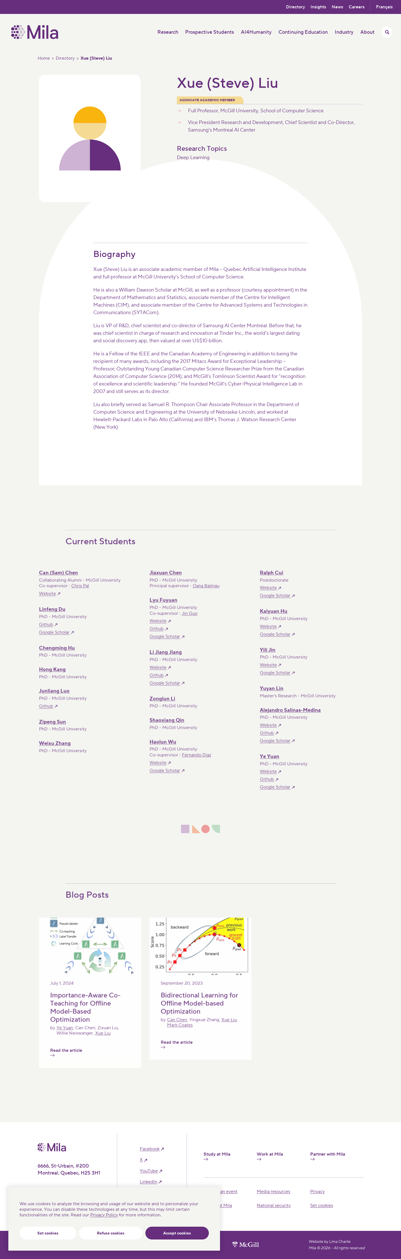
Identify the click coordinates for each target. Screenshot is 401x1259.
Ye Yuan (269, 762)
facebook (150, 1149)
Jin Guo (189, 619)
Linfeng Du (52, 615)
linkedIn (148, 1182)
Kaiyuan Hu (273, 617)
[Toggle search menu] (387, 32)
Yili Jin (267, 655)
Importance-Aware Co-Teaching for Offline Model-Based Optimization (85, 1013)
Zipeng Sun (52, 727)
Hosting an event (221, 1191)
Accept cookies (177, 1233)
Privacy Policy (104, 1215)
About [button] (367, 32)
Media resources (273, 1191)
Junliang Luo (54, 697)
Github (46, 630)
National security (274, 1205)
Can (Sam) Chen (58, 579)
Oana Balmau (206, 592)
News (337, 7)
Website (47, 599)
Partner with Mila (327, 1156)
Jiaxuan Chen (166, 579)
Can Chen (177, 1025)
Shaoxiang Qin (167, 726)
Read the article (66, 1058)
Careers (357, 7)
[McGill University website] (246, 1245)
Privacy (317, 1191)
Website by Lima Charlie (330, 1241)
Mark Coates (180, 1031)
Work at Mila (270, 1156)
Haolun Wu (163, 747)
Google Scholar (275, 601)
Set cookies (47, 1233)
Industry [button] (344, 32)
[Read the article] (90, 979)
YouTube (149, 1171)
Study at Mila (217, 1156)
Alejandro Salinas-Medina (290, 716)
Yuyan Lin (271, 694)
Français (384, 7)
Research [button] (167, 32)
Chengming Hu (57, 654)
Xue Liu (103, 1039)
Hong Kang (52, 675)
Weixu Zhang (55, 749)
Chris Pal (80, 592)
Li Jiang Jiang (166, 658)
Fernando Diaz (196, 761)
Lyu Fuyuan (163, 606)
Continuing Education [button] (303, 32)
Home (44, 58)
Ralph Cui (271, 579)
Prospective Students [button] (209, 32)
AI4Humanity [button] (256, 32)
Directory (295, 7)
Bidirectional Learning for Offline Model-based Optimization (199, 1009)
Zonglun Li (162, 704)
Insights (318, 7)
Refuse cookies (110, 1233)
